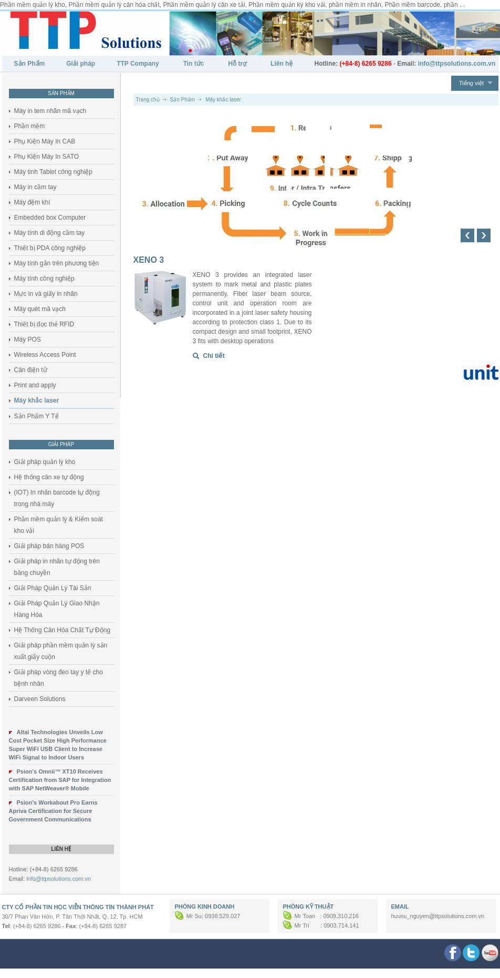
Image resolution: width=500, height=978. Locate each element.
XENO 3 (148, 259)
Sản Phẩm (29, 63)
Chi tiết (214, 355)
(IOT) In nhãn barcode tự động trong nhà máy (57, 498)
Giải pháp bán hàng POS (49, 546)
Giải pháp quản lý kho (45, 462)
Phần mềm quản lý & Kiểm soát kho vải (58, 525)
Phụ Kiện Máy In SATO (46, 156)
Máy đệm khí (32, 202)
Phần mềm (29, 126)
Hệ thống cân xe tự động (49, 477)
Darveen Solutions (40, 699)
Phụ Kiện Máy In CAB (45, 141)
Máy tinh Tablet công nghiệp (53, 172)
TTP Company (138, 63)
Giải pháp (80, 63)
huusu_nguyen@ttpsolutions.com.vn (438, 916)
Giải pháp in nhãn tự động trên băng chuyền (57, 567)
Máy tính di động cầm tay (49, 232)
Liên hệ (281, 63)
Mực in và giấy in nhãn (46, 293)
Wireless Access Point (45, 354)
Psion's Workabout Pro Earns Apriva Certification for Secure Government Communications (53, 810)
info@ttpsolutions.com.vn (58, 879)
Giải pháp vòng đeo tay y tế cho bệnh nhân (58, 677)
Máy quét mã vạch (40, 309)
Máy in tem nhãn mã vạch (50, 111)
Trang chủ (148, 99)
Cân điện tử (30, 370)
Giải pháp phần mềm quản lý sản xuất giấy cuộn (61, 651)
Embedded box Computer (50, 217)
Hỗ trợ (237, 63)
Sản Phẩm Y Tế (36, 416)
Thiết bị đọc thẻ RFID (44, 324)
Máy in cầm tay (35, 187)
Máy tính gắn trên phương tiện (56, 263)
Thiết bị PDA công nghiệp (50, 248)
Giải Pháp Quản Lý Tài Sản (52, 588)
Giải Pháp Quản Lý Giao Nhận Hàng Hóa (57, 609)
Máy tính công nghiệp (44, 278)
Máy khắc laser (36, 400)
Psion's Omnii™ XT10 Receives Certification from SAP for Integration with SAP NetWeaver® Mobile (60, 779)
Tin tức (193, 63)
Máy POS (27, 339)
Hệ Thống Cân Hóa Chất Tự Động (62, 630)
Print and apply (35, 385)
